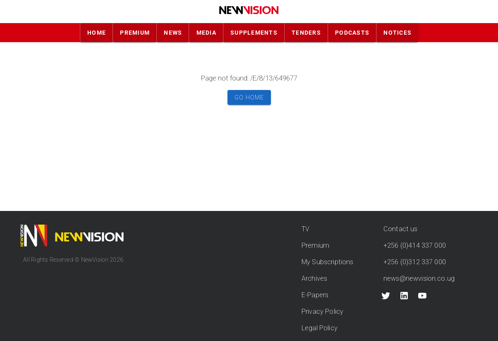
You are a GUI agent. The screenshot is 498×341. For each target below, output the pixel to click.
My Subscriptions (327, 262)
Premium (315, 245)
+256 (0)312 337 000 (414, 262)
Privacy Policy (322, 311)
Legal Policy (320, 328)
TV (305, 229)
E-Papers (315, 295)
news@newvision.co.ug (419, 278)
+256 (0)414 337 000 (414, 245)
